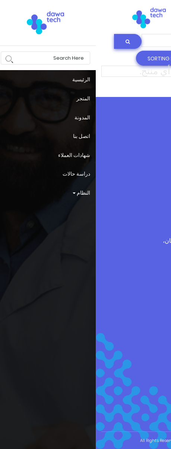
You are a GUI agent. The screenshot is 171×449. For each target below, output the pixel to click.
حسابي (156, 161)
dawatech (151, 136)
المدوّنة (156, 149)
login (138, 15)
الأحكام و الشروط (146, 195)
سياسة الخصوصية (145, 178)
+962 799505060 (117, 274)
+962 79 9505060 (115, 286)
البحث (108, 15)
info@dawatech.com (138, 307)
